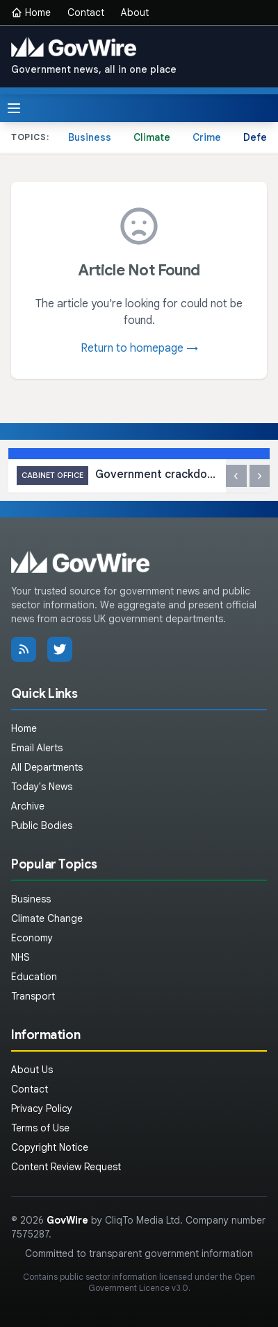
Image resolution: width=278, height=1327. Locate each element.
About (135, 12)
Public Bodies (41, 825)
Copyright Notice (49, 1147)
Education (34, 976)
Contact (85, 12)
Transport (33, 996)
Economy (32, 938)
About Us (32, 1069)
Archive (27, 806)
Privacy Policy (41, 1108)
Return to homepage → (139, 348)
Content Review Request (66, 1167)
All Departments (47, 767)
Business (89, 137)
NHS (20, 957)
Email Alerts (37, 748)
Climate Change (47, 918)
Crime (207, 137)
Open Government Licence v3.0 (172, 1282)
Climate (151, 137)
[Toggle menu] (14, 108)
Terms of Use (40, 1128)
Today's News (41, 786)
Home (31, 12)
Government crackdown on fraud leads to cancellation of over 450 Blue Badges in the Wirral (117, 475)
